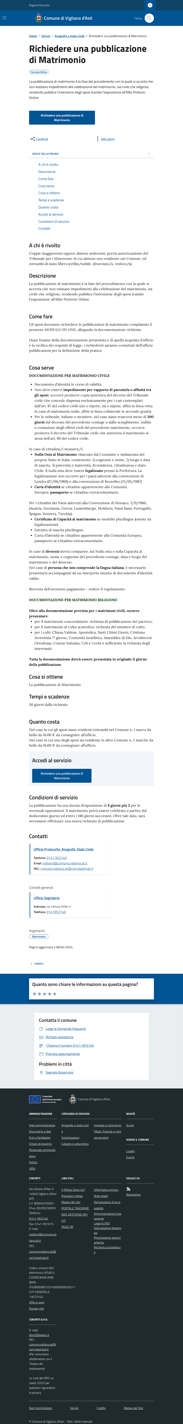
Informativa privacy (106, 1189)
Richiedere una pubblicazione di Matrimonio (62, 117)
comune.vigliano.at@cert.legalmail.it (67, 868)
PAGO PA (67, 1226)
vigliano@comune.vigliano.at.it (65, 863)
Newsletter (133, 1194)
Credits (101, 1408)
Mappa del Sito (133, 1408)
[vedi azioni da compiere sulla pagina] (105, 139)
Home (33, 36)
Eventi (130, 1157)
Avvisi (130, 1125)
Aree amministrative (42, 1125)
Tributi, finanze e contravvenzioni (107, 1134)
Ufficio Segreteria (47, 898)
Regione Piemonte (39, 5)
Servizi (45, 36)
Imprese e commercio (107, 1125)
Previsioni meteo (72, 1196)
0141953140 (56, 911)
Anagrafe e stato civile (70, 36)
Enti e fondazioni (40, 1137)
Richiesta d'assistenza (107, 1249)
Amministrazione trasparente (107, 1216)
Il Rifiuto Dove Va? (73, 1189)
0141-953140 (38, 1218)
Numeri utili (36, 1308)
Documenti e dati (40, 1131)
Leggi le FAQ (102, 1223)
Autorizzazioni (70, 1137)
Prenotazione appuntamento (107, 1240)
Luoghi (130, 1151)
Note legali (101, 1196)
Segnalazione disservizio (107, 1230)
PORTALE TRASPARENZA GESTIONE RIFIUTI (75, 1214)
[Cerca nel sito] (148, 18)
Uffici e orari (36, 1302)
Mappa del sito (70, 1202)
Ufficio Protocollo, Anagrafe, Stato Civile (63, 849)
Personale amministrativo (42, 1153)
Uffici (32, 1168)
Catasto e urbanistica (75, 1143)
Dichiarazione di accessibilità (107, 1205)
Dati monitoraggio (40, 1408)
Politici (33, 1162)
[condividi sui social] (39, 139)
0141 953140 (57, 857)
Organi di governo (40, 1143)
